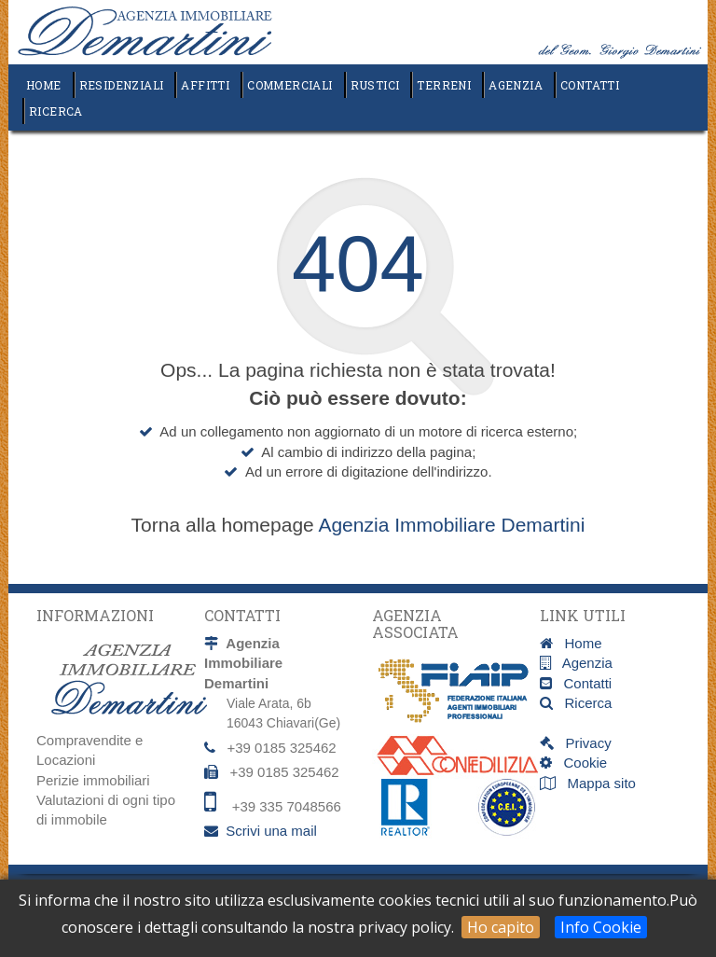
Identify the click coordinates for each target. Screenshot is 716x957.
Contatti (589, 84)
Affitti (205, 84)
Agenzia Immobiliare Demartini (451, 524)
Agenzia (516, 84)
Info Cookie (600, 927)
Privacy (583, 743)
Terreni (444, 84)
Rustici (375, 84)
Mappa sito (599, 783)
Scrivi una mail (271, 831)
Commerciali (289, 84)
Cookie (579, 762)
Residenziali (121, 84)
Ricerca (56, 111)
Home (44, 84)
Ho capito (500, 927)
